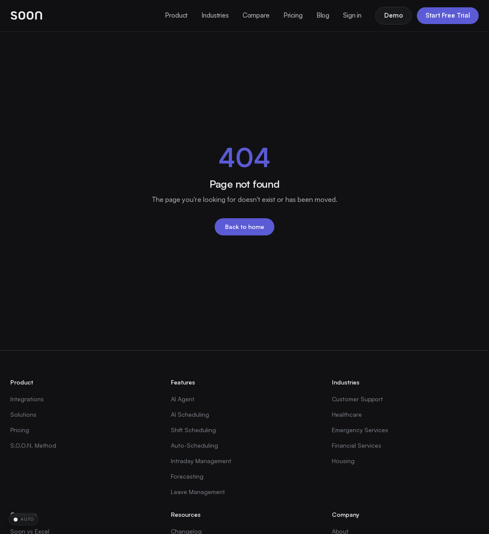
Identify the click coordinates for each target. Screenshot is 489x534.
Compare (256, 15)
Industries (214, 15)
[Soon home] (26, 15)
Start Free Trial (447, 15)
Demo (393, 15)
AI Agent (182, 399)
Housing (343, 460)
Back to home (244, 226)
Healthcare (347, 414)
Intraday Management (201, 460)
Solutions (23, 414)
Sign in (352, 15)
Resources (185, 514)
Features (183, 382)
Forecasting (187, 476)
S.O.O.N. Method (33, 445)
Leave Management (198, 491)
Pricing (293, 15)
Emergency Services (360, 429)
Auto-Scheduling (194, 445)
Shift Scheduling (193, 429)
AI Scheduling (190, 414)
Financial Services (356, 445)
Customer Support (357, 399)
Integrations (27, 399)
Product (176, 15)
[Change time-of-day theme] (24, 519)
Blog (322, 15)
